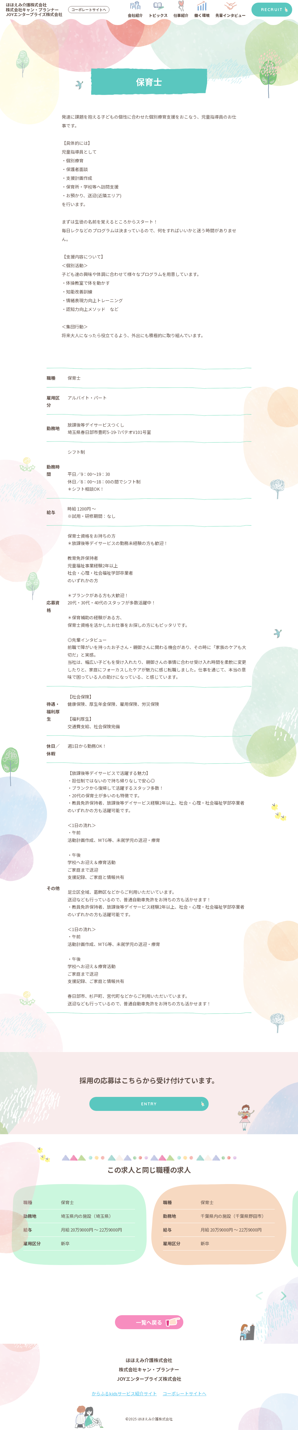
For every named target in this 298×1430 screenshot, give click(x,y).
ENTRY (149, 1104)
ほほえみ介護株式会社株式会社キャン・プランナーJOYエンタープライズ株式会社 (34, 9)
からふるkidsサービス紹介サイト (124, 1393)
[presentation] (259, 1296)
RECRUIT (272, 9)
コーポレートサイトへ (88, 9)
